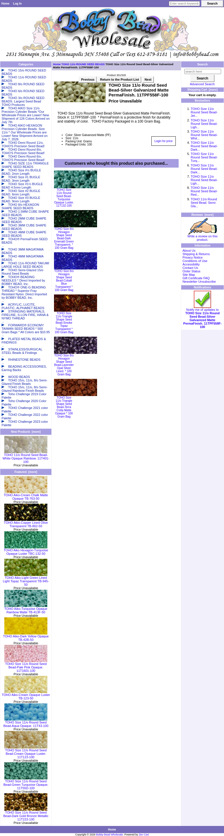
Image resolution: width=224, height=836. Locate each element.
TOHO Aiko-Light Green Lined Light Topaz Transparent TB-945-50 (26, 579)
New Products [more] (25, 431)
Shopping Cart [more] (202, 89)
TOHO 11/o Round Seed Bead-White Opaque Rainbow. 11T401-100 (26, 456)
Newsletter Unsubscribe (199, 281)
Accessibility (191, 264)
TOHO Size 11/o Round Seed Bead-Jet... (204, 112)
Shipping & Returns (196, 254)
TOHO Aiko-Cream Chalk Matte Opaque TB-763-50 (26, 495)
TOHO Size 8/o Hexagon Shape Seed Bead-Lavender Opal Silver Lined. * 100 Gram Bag (64, 365)
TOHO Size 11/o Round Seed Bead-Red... (204, 191)
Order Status (191, 271)
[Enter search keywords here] (184, 3)
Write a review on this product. (203, 236)
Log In (17, 3)
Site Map (188, 274)
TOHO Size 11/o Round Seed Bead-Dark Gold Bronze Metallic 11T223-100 (25, 814)
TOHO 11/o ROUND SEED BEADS (83, 64)
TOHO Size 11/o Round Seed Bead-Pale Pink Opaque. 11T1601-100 (25, 665)
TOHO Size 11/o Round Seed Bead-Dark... (204, 146)
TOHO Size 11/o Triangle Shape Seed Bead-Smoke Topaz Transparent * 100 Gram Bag (64, 323)
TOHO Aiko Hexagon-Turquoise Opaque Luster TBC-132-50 (26, 550)
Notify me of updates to (202, 317)
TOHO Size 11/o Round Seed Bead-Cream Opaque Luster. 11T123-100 (25, 752)
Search (202, 64)
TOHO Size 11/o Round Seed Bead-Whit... (204, 135)
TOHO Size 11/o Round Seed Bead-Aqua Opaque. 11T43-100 (26, 723)
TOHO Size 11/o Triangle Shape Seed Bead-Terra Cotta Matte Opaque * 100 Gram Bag (64, 407)
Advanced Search (202, 84)
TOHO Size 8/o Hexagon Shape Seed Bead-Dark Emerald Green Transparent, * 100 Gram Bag (64, 238)
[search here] (202, 71)
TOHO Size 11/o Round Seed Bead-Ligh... (204, 124)
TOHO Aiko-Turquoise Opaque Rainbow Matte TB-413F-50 (25, 609)
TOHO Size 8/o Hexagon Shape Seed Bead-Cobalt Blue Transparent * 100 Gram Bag (64, 280)
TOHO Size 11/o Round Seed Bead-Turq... (204, 157)
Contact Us (190, 267)
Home (5, 3)
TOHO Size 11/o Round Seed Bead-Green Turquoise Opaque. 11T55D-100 (26, 783)
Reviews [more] (203, 214)
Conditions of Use (194, 261)
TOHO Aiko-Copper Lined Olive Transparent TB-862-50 (26, 523)
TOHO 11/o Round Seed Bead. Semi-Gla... (204, 202)
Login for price (164, 141)
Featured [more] (26, 472)
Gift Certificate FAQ (196, 278)
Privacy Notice (192, 257)
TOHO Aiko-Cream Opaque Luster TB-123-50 (26, 695)
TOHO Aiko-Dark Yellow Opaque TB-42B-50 (26, 636)
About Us (188, 250)
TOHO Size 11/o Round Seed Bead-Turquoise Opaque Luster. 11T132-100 (64, 197)
